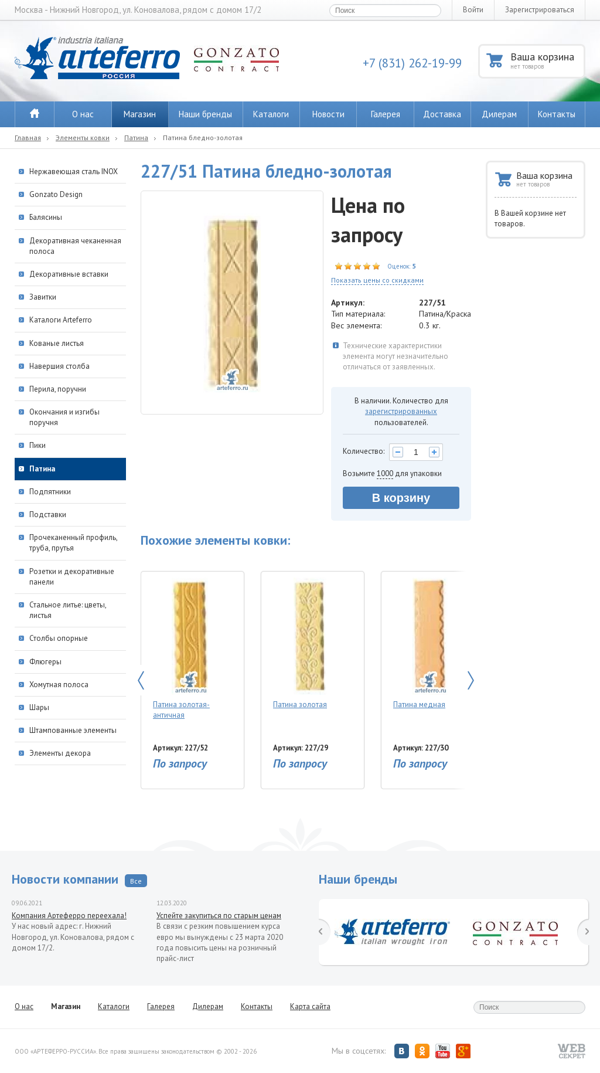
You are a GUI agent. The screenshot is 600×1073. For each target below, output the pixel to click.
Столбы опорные (58, 638)
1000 (385, 473)
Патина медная (429, 643)
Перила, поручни (57, 389)
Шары (39, 707)
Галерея (385, 114)
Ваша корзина (547, 60)
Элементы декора (60, 753)
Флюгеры (45, 662)
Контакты (556, 114)
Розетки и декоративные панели (71, 576)
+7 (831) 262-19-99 (412, 63)
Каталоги (271, 114)
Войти (473, 10)
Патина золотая (309, 643)
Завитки (42, 297)
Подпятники (50, 492)
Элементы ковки (83, 137)
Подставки (47, 514)
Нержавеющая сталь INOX (73, 171)
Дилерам (499, 114)
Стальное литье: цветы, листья (67, 610)
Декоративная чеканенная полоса (75, 246)
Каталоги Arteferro (60, 320)
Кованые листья (56, 343)
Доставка (442, 114)
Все (136, 881)
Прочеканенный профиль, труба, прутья (73, 542)
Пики (37, 445)
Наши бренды (205, 114)
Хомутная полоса (58, 685)
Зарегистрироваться (539, 10)
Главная (28, 137)
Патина (136, 137)
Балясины (45, 217)
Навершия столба (59, 366)
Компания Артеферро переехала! (69, 916)
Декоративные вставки (68, 274)
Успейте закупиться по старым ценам (218, 916)
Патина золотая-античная (189, 649)
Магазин (140, 114)
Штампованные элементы (73, 730)
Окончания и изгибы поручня (64, 417)
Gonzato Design (56, 194)
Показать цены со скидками (377, 280)
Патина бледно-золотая (203, 137)
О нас (83, 114)
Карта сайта (310, 1006)
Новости (328, 114)
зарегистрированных (401, 411)
